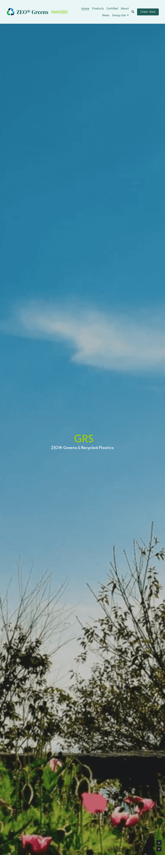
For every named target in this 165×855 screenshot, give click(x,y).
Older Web (148, 11)
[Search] (133, 11)
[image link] (27, 11)
